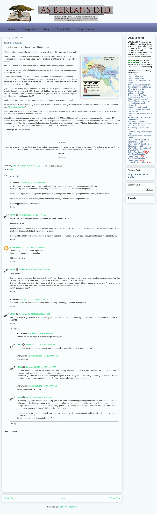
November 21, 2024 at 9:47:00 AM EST (40, 345)
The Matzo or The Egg (137, 95)
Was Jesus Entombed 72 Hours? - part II (138, 159)
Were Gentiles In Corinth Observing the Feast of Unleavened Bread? (137, 91)
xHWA (12, 215)
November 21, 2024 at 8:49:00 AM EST (34, 314)
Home (11, 29)
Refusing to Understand (137, 107)
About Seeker (86, 29)
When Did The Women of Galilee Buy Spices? (138, 151)
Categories (29, 29)
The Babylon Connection (137, 121)
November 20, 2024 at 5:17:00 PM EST (36, 299)
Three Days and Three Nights (139, 85)
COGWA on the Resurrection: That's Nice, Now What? (139, 125)
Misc (12, 169)
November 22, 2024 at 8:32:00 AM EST (40, 397)
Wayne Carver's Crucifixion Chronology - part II (138, 145)
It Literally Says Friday (137, 162)
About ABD (63, 29)
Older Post (115, 498)
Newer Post (9, 498)
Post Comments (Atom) (67, 507)
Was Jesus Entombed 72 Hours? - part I (138, 155)
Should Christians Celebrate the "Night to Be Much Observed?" (139, 103)
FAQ (46, 29)
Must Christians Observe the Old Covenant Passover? (139, 98)
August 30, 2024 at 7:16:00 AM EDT (33, 215)
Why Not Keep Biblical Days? (139, 148)
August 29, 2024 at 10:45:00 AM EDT (36, 183)
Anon (12, 247)
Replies (16, 329)
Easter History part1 (136, 77)
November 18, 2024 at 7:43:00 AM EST (34, 269)
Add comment (11, 431)
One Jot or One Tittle (17, 107)
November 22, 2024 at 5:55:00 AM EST (40, 367)
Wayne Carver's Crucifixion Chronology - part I (138, 141)
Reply (12, 207)
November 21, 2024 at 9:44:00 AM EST (43, 333)
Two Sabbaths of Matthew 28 (139, 87)
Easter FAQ (132, 75)
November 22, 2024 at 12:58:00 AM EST (43, 356)
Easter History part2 (136, 79)
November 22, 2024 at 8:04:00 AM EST (43, 386)
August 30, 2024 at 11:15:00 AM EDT (30, 247)
